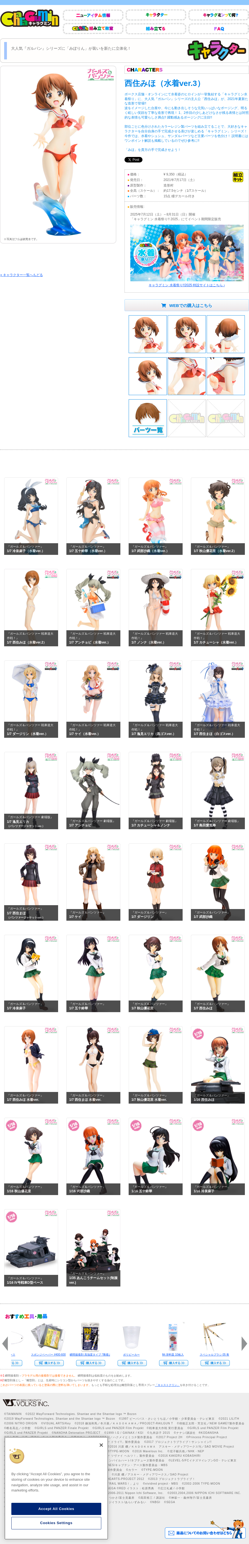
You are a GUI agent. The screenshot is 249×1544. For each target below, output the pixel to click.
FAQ (218, 28)
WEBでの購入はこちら (186, 305)
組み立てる (156, 28)
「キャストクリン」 (167, 1385)
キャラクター (156, 15)
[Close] (101, 1445)
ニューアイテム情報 (93, 15)
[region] (56, 1488)
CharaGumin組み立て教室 (93, 28)
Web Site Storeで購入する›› (47, 1363)
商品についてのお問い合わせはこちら (205, 1529)
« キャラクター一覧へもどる (21, 275)
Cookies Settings (56, 1523)
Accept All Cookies (56, 1509)
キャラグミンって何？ (218, 15)
